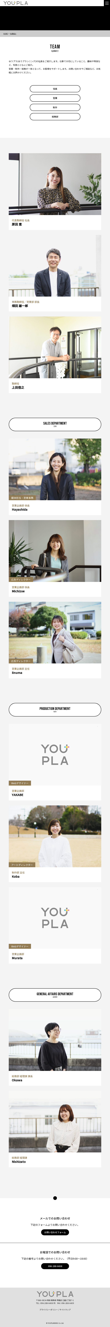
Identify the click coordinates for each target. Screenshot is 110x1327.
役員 (55, 88)
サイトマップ (65, 1309)
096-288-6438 (55, 1266)
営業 (55, 98)
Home (5, 33)
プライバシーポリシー (48, 1309)
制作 (55, 107)
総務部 (55, 116)
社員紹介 (13, 33)
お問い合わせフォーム (55, 1232)
